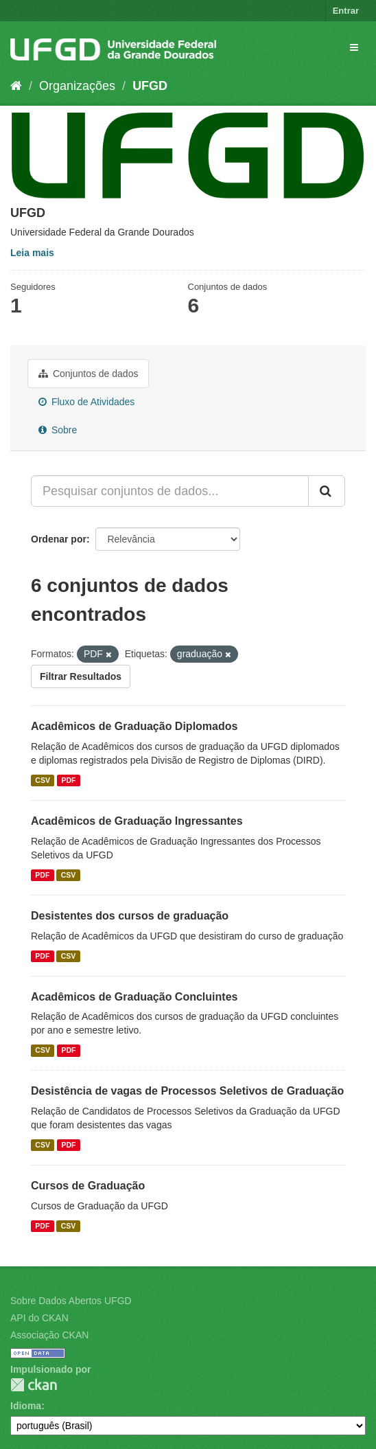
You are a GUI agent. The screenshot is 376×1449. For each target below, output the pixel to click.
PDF (68, 780)
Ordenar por (58, 539)
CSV (42, 780)
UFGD (149, 86)
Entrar (346, 10)
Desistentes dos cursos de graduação (129, 916)
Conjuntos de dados (88, 373)
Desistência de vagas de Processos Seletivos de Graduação (187, 1091)
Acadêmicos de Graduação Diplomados (134, 726)
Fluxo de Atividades (86, 401)
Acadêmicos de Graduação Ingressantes (137, 821)
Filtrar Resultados (80, 676)
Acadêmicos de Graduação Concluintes (134, 997)
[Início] (16, 86)
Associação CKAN (49, 1335)
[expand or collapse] (354, 47)
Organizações (77, 86)
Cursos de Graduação (88, 1185)
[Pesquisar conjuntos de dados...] (170, 491)
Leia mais (32, 252)
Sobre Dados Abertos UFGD (71, 1300)
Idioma (25, 1405)
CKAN (33, 1385)
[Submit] (326, 491)
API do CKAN (39, 1317)
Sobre (57, 429)
